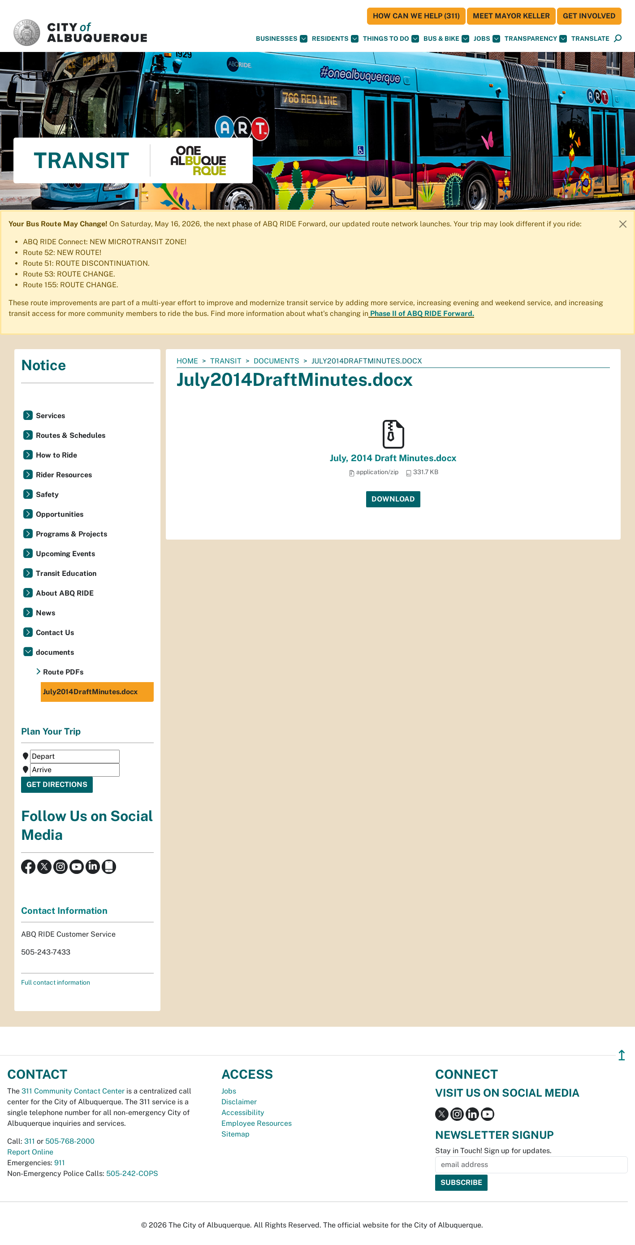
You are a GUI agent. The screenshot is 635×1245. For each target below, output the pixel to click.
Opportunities (59, 514)
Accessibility (242, 1112)
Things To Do (391, 39)
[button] (590, 38)
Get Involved (589, 16)
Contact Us (55, 632)
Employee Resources (256, 1123)
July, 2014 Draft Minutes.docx (393, 458)
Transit (226, 361)
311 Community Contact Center (73, 1091)
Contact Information (64, 910)
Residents (335, 39)
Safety (47, 494)
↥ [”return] (622, 1055)
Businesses (281, 39)
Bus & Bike (446, 39)
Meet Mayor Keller (511, 16)
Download (393, 499)
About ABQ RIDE (65, 593)
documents (276, 361)
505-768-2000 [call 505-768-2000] (70, 1141)
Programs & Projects (71, 534)
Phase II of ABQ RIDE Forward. (422, 313)
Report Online (30, 1152)
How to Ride (56, 455)
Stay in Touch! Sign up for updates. (493, 1150)
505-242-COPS (132, 1173)
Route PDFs (63, 672)
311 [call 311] (29, 1141)
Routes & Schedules (70, 435)
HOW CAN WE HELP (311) (416, 16)
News (45, 613)
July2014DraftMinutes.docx (90, 691)
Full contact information (55, 982)
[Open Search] (618, 39)
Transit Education (66, 573)
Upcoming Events (65, 553)
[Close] (623, 224)
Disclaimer (239, 1102)
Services (50, 415)
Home (187, 361)
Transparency (536, 39)
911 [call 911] (59, 1163)
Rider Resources (64, 475)
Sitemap (235, 1134)
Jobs (487, 39)
